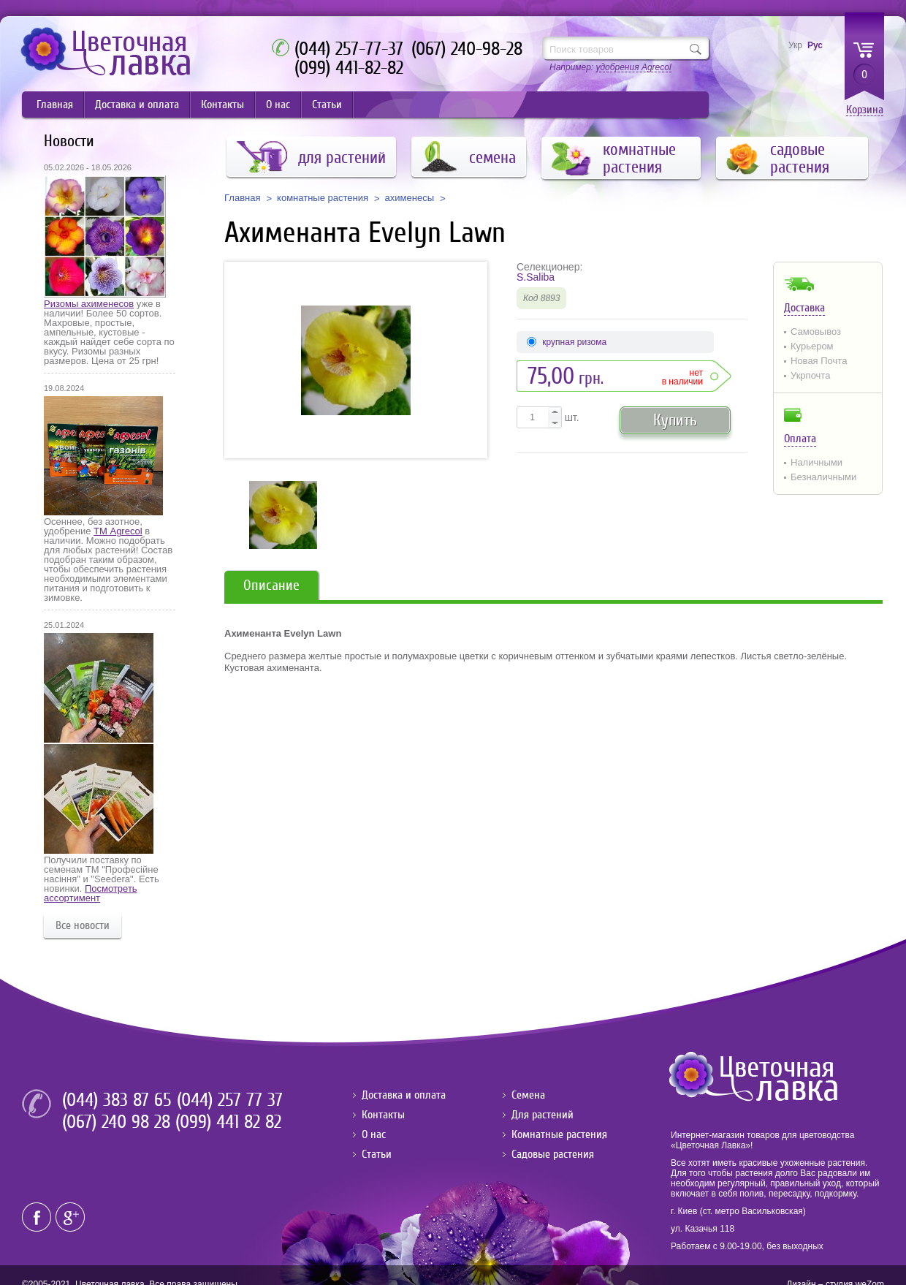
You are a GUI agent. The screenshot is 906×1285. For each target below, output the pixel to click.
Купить (675, 420)
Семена (528, 1095)
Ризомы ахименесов (89, 303)
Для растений (542, 1114)
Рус (815, 45)
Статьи (327, 104)
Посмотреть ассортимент (90, 893)
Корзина (864, 110)
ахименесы (409, 198)
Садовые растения (552, 1154)
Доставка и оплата (137, 104)
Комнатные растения (559, 1134)
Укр (795, 45)
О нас (278, 104)
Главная (55, 104)
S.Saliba (536, 277)
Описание (271, 585)
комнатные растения (322, 198)
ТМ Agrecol (118, 531)
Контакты (222, 104)
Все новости (83, 925)
